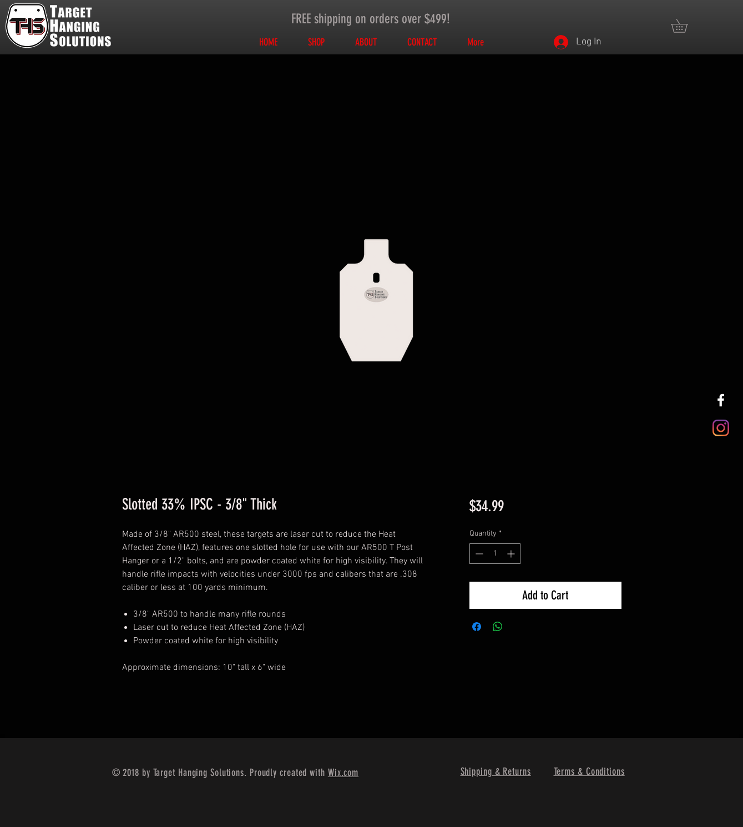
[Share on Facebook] (476, 626)
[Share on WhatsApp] (497, 626)
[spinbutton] (495, 553)
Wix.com (343, 773)
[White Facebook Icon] (720, 400)
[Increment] (512, 553)
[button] (686, 26)
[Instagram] (720, 428)
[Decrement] (478, 553)
